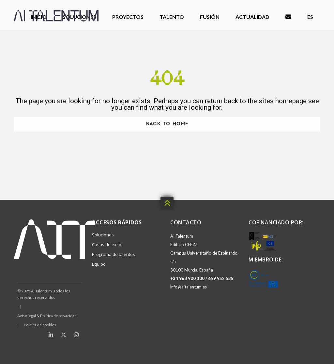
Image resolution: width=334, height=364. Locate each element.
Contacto (288, 17)
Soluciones (103, 235)
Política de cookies (40, 324)
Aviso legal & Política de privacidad (47, 315)
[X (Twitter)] (63, 334)
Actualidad (252, 17)
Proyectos (128, 17)
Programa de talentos (113, 254)
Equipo (99, 264)
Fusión (210, 17)
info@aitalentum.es (188, 286)
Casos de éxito (106, 244)
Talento (171, 17)
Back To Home (167, 124)
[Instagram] (76, 334)
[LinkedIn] (51, 334)
